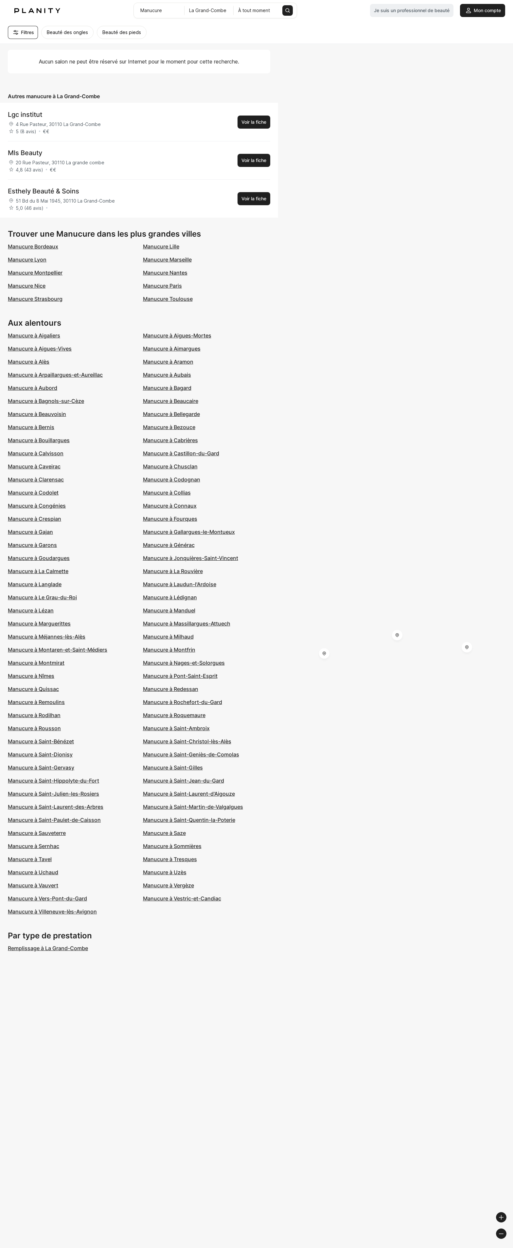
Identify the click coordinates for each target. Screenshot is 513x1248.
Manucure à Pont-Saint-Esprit (180, 676)
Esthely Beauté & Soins (43, 191)
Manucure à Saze (164, 833)
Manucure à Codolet (33, 492)
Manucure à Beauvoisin (37, 414)
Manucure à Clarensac (36, 479)
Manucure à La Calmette (38, 571)
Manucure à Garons (32, 545)
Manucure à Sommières (172, 846)
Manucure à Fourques (170, 518)
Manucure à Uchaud (33, 872)
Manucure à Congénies (37, 505)
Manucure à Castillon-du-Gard (181, 453)
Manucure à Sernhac (33, 846)
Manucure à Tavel (30, 859)
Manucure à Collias (167, 492)
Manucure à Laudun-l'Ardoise (179, 584)
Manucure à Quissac (33, 689)
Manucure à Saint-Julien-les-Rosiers (53, 793)
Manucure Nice (26, 285)
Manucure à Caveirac (34, 466)
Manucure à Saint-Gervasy (41, 767)
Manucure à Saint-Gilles (173, 767)
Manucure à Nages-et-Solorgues (184, 663)
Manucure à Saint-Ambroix (176, 728)
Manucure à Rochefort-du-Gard (182, 702)
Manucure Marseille (167, 259)
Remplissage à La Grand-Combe (48, 948)
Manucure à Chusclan (170, 466)
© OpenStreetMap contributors (477, 1245)
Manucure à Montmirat (36, 663)
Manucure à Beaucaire (170, 401)
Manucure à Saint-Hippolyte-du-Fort (53, 780)
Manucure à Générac (169, 545)
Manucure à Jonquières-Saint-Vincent (190, 558)
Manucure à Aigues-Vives (40, 348)
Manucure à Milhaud (168, 636)
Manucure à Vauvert (33, 885)
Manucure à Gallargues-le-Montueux (189, 532)
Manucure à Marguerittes (39, 623)
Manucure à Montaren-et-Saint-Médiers (57, 649)
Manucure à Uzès (164, 872)
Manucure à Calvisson (35, 453)
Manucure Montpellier (35, 272)
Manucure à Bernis (31, 427)
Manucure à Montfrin (169, 649)
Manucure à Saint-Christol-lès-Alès (187, 741)
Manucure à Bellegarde (171, 414)
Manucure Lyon (27, 259)
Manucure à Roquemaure (174, 715)
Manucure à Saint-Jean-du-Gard (183, 780)
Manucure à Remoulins (36, 702)
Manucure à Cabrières (170, 440)
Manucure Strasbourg (35, 299)
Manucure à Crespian (34, 518)
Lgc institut (25, 114)
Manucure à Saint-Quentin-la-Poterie (189, 820)
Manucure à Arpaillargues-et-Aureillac (55, 374)
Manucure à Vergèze (168, 885)
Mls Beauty (25, 153)
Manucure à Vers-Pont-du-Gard (47, 898)
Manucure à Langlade (35, 584)
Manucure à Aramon (168, 361)
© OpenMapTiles (423, 1245)
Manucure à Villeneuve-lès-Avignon (52, 911)
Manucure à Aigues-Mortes (177, 335)
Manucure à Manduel (169, 610)
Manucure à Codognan (171, 479)
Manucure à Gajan (30, 532)
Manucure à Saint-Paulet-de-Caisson (54, 820)
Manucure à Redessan (170, 689)
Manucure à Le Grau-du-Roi (42, 597)
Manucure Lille (161, 246)
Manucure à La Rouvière (173, 571)
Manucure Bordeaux (33, 246)
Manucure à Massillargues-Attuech (186, 623)
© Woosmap (390, 1245)
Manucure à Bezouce (169, 427)
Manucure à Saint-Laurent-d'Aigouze (189, 793)
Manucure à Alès (28, 361)
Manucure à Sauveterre (37, 833)
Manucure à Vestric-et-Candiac (182, 898)
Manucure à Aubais (167, 374)
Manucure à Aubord (32, 388)
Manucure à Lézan (31, 610)
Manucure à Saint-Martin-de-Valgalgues (193, 807)
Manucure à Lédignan (170, 597)
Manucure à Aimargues (172, 348)
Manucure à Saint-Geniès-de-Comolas (191, 754)
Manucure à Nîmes (31, 676)
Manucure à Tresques (170, 859)
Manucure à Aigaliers (34, 335)
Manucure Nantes (165, 272)
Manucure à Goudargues (39, 558)
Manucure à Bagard (167, 388)
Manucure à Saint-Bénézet (41, 741)
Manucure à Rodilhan (34, 715)
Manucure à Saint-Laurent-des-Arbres (55, 807)
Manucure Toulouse (168, 299)
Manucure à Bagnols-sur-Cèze (46, 401)
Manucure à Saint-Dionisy (40, 754)
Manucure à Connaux (170, 505)
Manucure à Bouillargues (39, 440)
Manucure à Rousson (34, 728)
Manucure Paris (162, 285)
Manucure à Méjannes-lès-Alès (46, 636)
